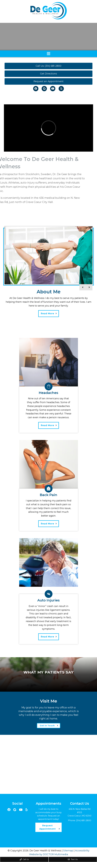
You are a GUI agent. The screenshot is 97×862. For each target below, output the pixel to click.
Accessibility (82, 850)
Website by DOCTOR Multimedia (48, 854)
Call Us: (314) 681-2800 (48, 65)
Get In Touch (47, 725)
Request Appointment (47, 827)
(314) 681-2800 (83, 820)
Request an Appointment (48, 81)
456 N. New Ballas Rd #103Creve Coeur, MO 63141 (79, 812)
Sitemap (68, 850)
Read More (47, 313)
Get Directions (48, 73)
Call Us (24, 859)
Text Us (73, 859)
